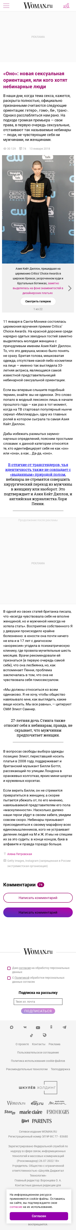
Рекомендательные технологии (27, 1069)
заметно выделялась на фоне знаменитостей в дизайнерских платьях (38, 288)
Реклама (54, 1044)
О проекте (22, 1044)
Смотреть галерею (38, 301)
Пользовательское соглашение (38, 1052)
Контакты (38, 1044)
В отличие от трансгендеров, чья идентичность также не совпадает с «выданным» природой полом (38, 469)
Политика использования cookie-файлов (38, 1060)
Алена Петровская (19, 854)
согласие (25, 968)
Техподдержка (60, 1069)
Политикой (22, 977)
